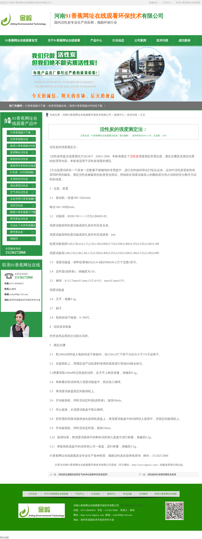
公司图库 (143, 494)
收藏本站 (153, 2)
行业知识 (95, 494)
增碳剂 (14, 238)
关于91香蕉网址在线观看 (56, 494)
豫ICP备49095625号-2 (131, 505)
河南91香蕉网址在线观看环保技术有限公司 (86, 114)
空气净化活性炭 (19, 192)
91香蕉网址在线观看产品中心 (24, 123)
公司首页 (32, 494)
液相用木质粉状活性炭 (23, 165)
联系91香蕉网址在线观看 (188, 2)
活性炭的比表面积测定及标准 (161, 474)
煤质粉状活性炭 (19, 159)
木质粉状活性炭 (19, 179)
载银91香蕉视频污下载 (23, 212)
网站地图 (4, 537)
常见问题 (127, 494)
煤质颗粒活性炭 (19, 152)
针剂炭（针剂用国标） (23, 172)
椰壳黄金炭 (16, 232)
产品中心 (167, 2)
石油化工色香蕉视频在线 (23, 226)
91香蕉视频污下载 (35, 105)
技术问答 (132, 114)
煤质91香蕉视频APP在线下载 (85, 105)
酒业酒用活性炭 (19, 185)
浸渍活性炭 (16, 205)
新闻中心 (119, 114)
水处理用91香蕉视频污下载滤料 (23, 199)
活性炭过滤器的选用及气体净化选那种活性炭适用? (83, 474)
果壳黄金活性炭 (19, 218)
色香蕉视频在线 (57, 105)
